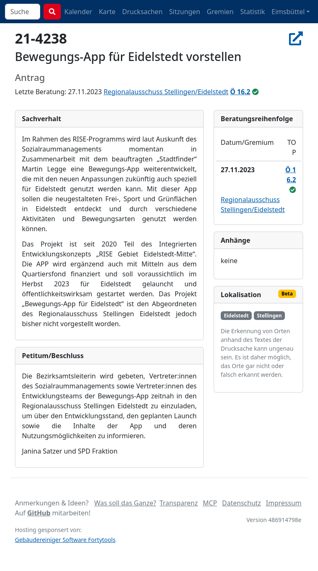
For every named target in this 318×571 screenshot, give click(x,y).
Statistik (252, 11)
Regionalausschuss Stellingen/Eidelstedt (166, 91)
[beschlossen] (255, 91)
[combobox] (22, 12)
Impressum (283, 503)
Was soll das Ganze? (125, 503)
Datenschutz (241, 503)
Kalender (78, 11)
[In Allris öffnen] (296, 38)
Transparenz (178, 503)
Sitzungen (184, 11)
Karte (107, 11)
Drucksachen (142, 11)
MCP (210, 503)
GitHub (39, 512)
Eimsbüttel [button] (288, 11)
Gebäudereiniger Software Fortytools (65, 540)
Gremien (220, 11)
